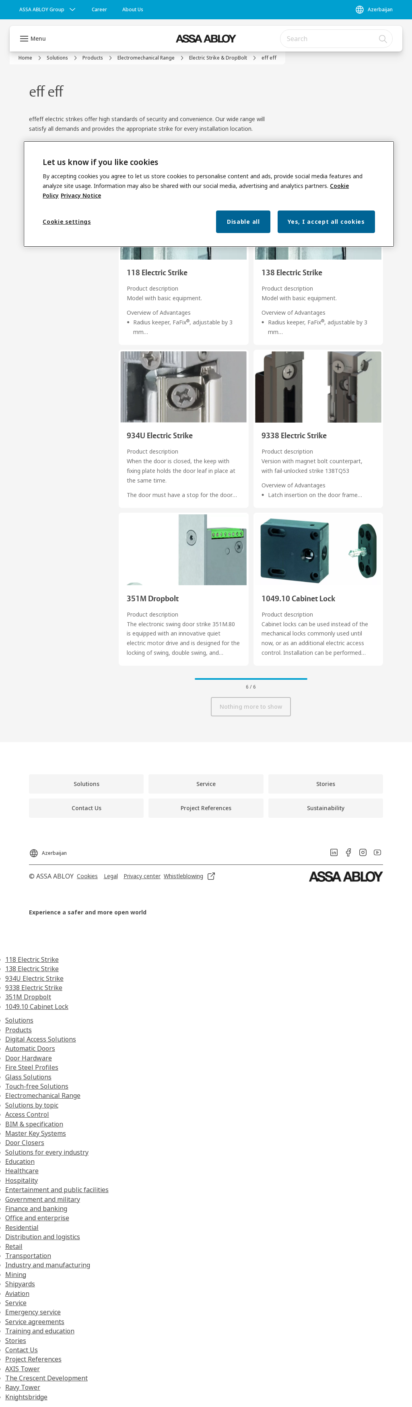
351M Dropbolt (28, 996)
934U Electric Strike (34, 978)
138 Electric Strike (32, 968)
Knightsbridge (26, 1397)
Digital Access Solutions (40, 1039)
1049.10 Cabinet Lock (36, 1006)
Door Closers (24, 1142)
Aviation (17, 1293)
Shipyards (20, 1283)
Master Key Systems (35, 1133)
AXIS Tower (22, 1368)
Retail (14, 1246)
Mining (15, 1274)
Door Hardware (28, 1058)
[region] (208, 194)
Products (18, 1029)
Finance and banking (36, 1208)
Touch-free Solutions (36, 1086)
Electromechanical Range (42, 1095)
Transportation (28, 1255)
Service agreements (34, 1321)
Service (16, 1302)
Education (20, 1161)
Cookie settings (67, 221)
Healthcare (22, 1170)
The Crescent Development (46, 1378)
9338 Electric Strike (33, 987)
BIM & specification (34, 1124)
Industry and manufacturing (47, 1265)
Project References (33, 1359)
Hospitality (21, 1180)
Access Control (27, 1114)
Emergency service (33, 1312)
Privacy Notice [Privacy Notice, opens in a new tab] (81, 195)
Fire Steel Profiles (31, 1067)
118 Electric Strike (32, 959)
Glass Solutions (28, 1077)
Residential (22, 1227)
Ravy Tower (22, 1387)
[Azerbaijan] (374, 9)
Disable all (243, 221)
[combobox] (336, 38)
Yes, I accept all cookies (326, 221)
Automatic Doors (30, 1048)
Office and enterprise (37, 1217)
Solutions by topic (31, 1105)
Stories (15, 1340)
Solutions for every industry (47, 1152)
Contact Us (21, 1349)
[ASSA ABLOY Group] (48, 9)
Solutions (19, 1020)
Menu (38, 38)
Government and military (42, 1199)
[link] (99, 9)
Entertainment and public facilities (57, 1189)
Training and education (39, 1331)
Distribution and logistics (42, 1236)
